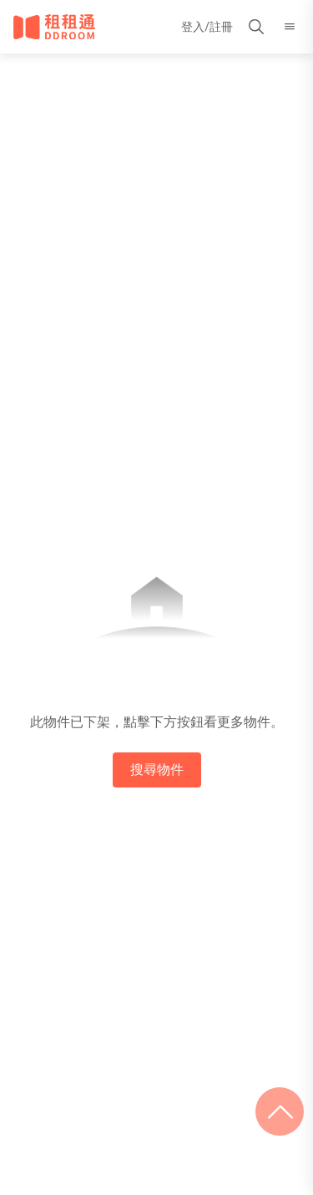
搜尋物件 (157, 769)
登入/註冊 (207, 26)
